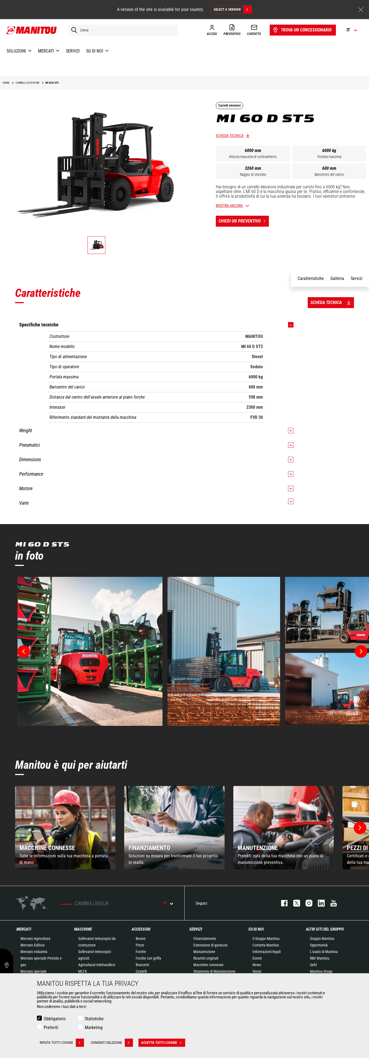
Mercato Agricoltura (35, 938)
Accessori (141, 929)
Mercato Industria (34, 951)
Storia (256, 971)
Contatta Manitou (265, 945)
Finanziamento (204, 938)
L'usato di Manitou (324, 951)
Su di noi (256, 929)
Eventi (257, 958)
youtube (331, 903)
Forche (141, 951)
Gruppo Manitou (322, 938)
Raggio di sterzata (253, 174)
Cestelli (141, 971)
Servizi (195, 929)
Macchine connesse (208, 965)
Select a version (233, 9)
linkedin (318, 903)
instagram (306, 903)
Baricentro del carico (329, 174)
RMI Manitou (319, 958)
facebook (281, 903)
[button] (360, 828)
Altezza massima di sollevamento (253, 157)
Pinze (140, 945)
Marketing (94, 1027)
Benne (141, 938)
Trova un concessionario (302, 30)
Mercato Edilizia (33, 945)
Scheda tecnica (229, 135)
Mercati (23, 929)
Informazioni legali (266, 951)
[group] (65, 827)
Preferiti (51, 1027)
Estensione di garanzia (210, 945)
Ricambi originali (205, 958)
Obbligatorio (55, 1018)
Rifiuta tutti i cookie (62, 1043)
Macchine (83, 929)
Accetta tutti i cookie (163, 1043)
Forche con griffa (148, 958)
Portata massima (329, 157)
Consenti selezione (112, 1043)
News (256, 965)
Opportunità (319, 945)
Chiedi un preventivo (244, 221)
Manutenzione (204, 951)
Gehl (313, 965)
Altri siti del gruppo (325, 929)
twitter (294, 903)
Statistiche (94, 1018)
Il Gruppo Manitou (266, 938)
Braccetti (142, 965)
